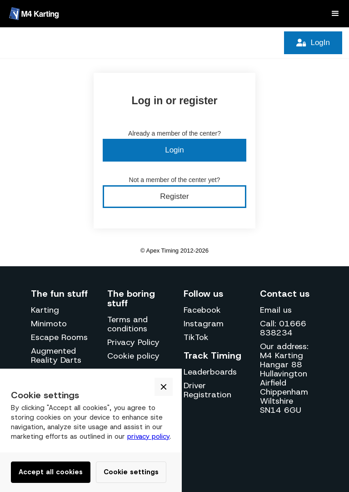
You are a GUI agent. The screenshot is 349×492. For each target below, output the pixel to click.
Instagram (204, 323)
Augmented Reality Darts (56, 355)
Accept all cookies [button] (51, 472)
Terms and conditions (127, 324)
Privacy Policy (133, 342)
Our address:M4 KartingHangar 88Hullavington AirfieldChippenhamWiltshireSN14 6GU (284, 378)
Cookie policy (133, 355)
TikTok (196, 337)
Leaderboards (210, 371)
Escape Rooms (59, 337)
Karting (45, 309)
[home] (34, 14)
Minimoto (49, 323)
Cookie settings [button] (131, 472)
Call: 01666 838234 (283, 328)
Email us (276, 309)
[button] (335, 13)
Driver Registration (207, 390)
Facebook (202, 309)
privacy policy (148, 436)
